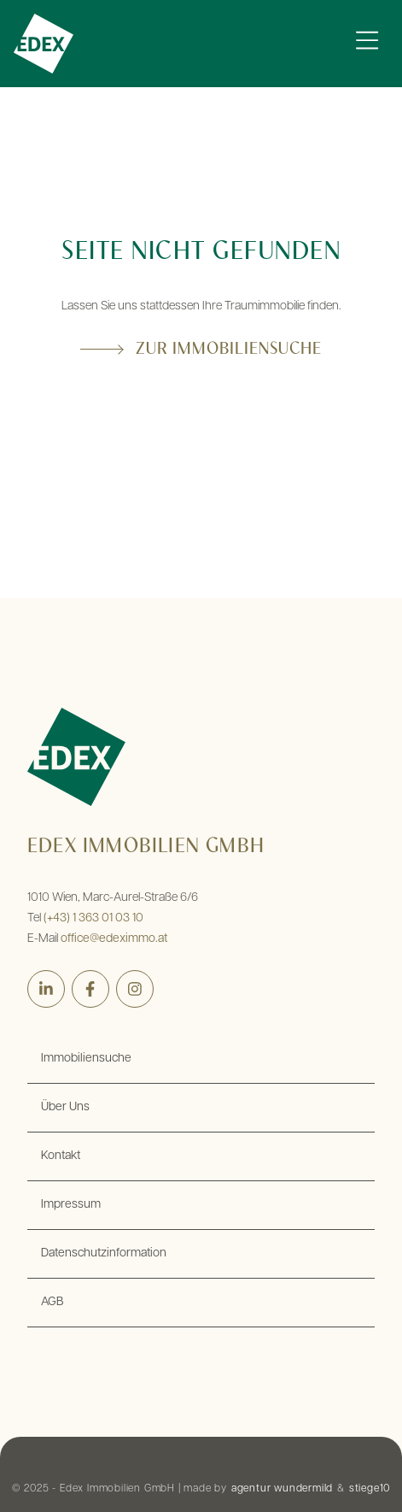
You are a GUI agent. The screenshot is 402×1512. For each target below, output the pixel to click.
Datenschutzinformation (103, 1253)
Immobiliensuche (86, 1058)
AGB (52, 1302)
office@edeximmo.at (114, 938)
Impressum (71, 1204)
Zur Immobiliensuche (229, 349)
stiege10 (369, 1489)
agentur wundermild (282, 1489)
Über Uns (65, 1107)
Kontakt (60, 1156)
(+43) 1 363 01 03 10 (93, 918)
